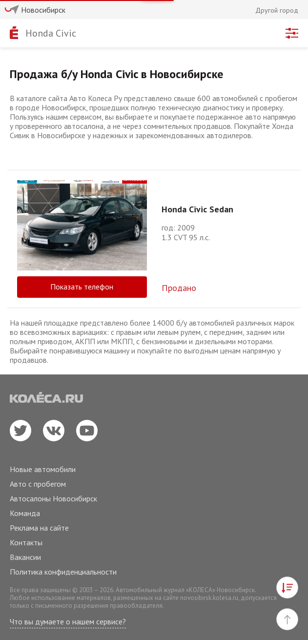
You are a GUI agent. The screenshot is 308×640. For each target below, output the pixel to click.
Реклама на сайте (39, 528)
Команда (25, 513)
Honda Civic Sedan (197, 209)
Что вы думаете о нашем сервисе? (68, 621)
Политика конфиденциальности (63, 572)
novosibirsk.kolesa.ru (209, 598)
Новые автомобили (43, 469)
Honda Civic (50, 33)
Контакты (26, 542)
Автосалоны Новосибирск (53, 498)
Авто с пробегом (38, 484)
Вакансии (25, 557)
